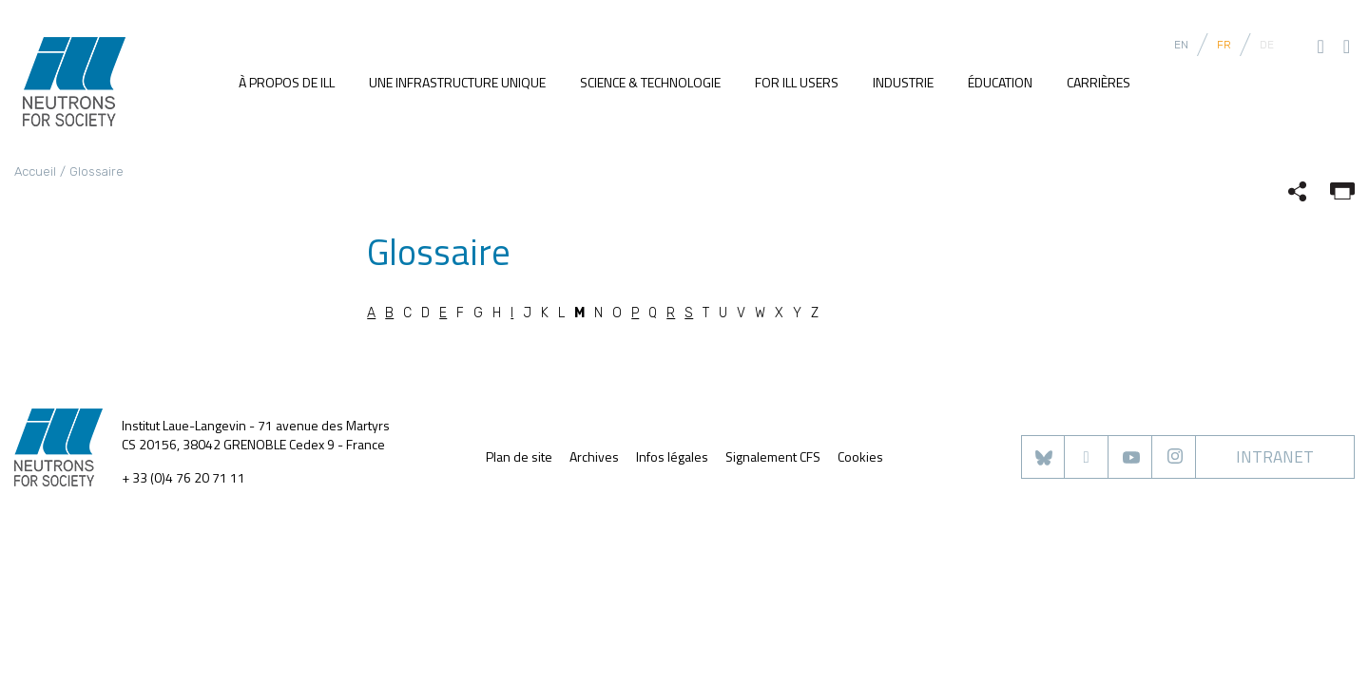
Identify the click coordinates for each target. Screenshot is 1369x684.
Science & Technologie (650, 82)
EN (1181, 44)
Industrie (903, 82)
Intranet (1275, 457)
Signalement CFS (772, 456)
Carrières (1098, 82)
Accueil (35, 171)
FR (1224, 44)
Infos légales (672, 456)
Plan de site (519, 456)
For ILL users (797, 82)
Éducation (1000, 82)
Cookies (860, 456)
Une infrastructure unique (457, 82)
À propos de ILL (287, 82)
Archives (594, 456)
